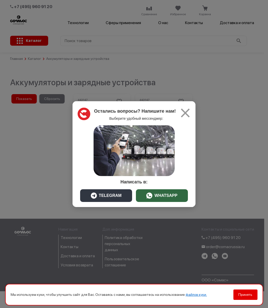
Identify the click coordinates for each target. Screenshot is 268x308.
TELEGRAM (106, 196)
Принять (245, 295)
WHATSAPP (161, 196)
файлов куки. (196, 295)
